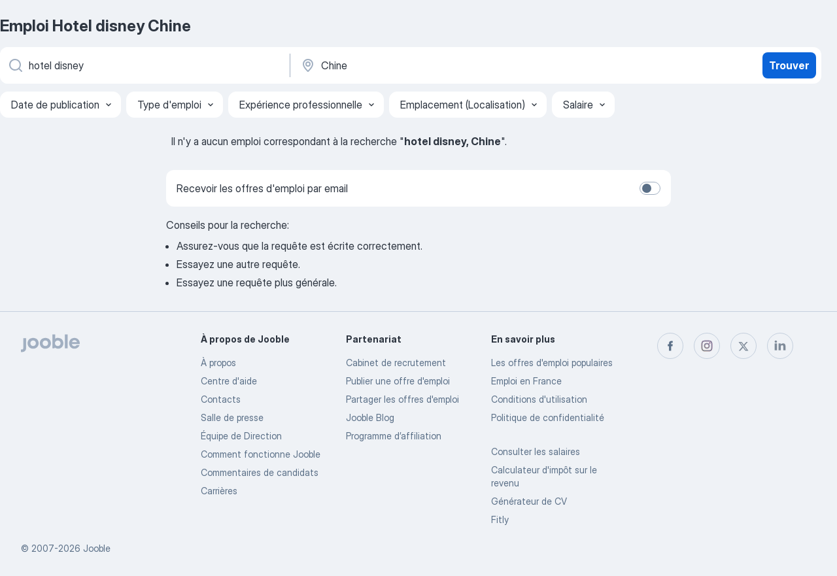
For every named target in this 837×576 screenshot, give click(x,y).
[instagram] (707, 346)
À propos (218, 362)
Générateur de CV (529, 501)
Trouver (789, 65)
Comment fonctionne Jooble (260, 454)
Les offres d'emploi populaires (552, 362)
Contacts (221, 399)
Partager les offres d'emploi (402, 399)
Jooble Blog (370, 417)
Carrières (219, 490)
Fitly (500, 519)
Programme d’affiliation (393, 435)
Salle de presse (232, 417)
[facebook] (670, 346)
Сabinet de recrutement (396, 362)
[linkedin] (780, 346)
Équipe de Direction (241, 435)
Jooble (97, 548)
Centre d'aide (229, 380)
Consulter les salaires (535, 451)
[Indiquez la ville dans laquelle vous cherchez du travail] (436, 65)
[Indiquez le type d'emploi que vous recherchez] (144, 65)
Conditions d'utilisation (539, 399)
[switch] (650, 188)
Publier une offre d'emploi (398, 380)
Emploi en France (526, 380)
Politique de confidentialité (547, 417)
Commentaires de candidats (259, 472)
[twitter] (743, 346)
